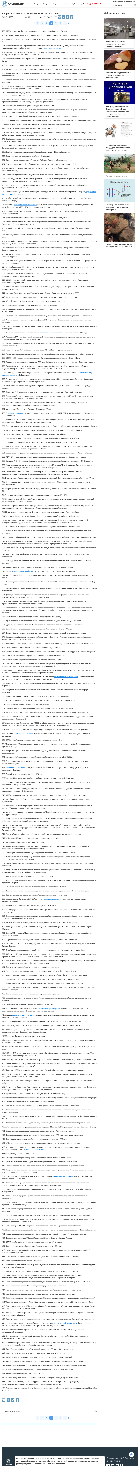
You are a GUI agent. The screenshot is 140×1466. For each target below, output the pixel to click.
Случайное (57, 4)
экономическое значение (63, 1176)
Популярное (48, 4)
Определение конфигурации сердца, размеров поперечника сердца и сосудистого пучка (118, 147)
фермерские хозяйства (51, 48)
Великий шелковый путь (34, 1150)
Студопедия (13, 4)
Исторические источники (16, 768)
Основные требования (15, 413)
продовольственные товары (51, 333)
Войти (115, 1)
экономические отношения (25, 205)
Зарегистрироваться (127, 1)
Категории (30, 4)
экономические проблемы (22, 571)
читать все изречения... (56, 1464)
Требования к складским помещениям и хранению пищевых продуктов (115, 44)
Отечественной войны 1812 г (66, 677)
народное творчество (53, 899)
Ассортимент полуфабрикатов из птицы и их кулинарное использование (118, 75)
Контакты (66, 4)
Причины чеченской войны (116, 176)
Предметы (38, 4)
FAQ (72, 4)
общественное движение (23, 733)
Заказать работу (80, 4)
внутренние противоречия (49, 1008)
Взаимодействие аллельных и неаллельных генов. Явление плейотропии (117, 207)
